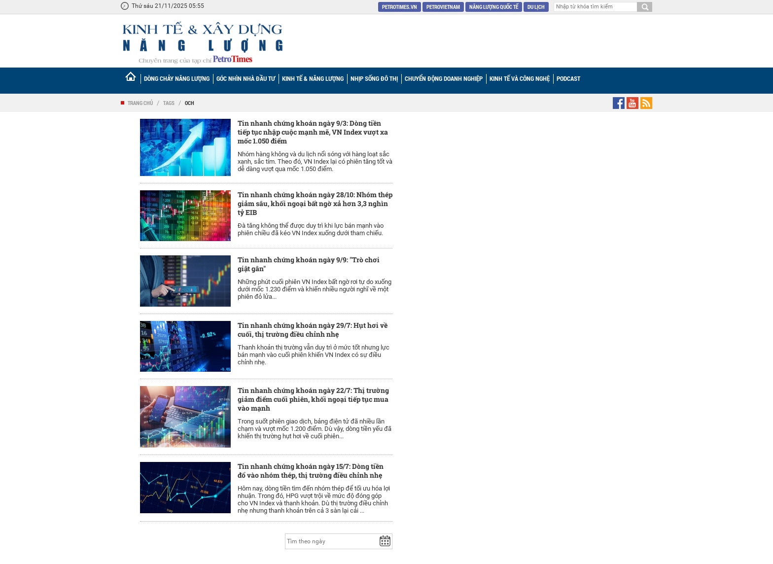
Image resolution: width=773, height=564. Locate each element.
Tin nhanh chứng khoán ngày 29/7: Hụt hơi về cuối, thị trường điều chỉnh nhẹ (312, 329)
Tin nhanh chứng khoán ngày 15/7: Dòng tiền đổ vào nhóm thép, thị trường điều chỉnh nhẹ (311, 470)
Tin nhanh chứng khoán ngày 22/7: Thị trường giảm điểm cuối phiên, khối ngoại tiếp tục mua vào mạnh (313, 399)
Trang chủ (140, 102)
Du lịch (536, 6)
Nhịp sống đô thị (374, 78)
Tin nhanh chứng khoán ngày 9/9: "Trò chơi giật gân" (309, 264)
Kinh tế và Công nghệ (520, 78)
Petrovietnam (443, 6)
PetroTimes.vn (399, 6)
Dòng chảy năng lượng (177, 78)
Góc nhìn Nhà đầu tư (245, 78)
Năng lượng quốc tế (493, 6)
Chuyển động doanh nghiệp (444, 78)
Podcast (568, 78)
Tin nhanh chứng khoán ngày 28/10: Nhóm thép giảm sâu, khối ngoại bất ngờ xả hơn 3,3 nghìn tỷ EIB (315, 203)
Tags (169, 102)
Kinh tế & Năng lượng (313, 78)
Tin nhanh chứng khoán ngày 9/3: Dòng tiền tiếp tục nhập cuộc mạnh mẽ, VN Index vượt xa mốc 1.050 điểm (313, 131)
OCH (189, 102)
